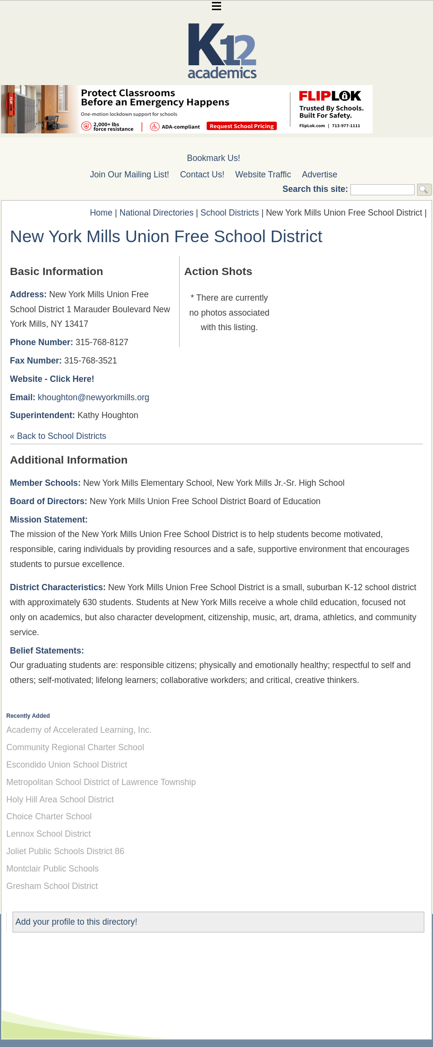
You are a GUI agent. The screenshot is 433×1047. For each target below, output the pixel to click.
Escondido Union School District (66, 765)
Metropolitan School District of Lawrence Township (101, 782)
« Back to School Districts (58, 436)
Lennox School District (48, 834)
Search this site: (316, 189)
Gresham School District (52, 886)
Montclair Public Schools (52, 868)
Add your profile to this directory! (76, 922)
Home (101, 213)
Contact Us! (202, 174)
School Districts (229, 213)
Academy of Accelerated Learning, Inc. (79, 730)
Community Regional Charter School (75, 747)
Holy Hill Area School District (60, 799)
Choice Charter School (49, 816)
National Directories (156, 213)
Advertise (319, 174)
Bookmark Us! (213, 158)
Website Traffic (263, 174)
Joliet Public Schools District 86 (65, 851)
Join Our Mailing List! (129, 174)
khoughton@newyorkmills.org (93, 397)
